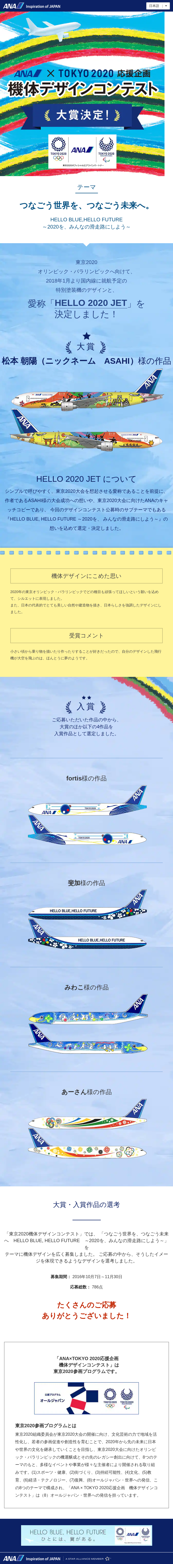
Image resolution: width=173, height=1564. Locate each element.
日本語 (158, 6)
